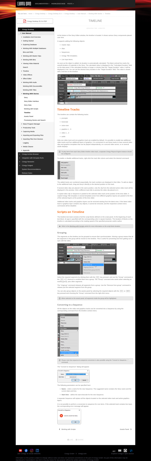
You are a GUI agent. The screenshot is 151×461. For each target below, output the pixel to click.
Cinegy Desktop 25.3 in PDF (36, 21)
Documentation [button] (42, 4)
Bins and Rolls (28, 52)
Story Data (27, 105)
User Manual (81, 13)
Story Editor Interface (31, 101)
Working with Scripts (31, 109)
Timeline (107, 13)
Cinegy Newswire (28, 162)
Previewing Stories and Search (35, 120)
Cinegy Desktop (40, 13)
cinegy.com (82, 453)
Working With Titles (29, 90)
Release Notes (27, 173)
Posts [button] (70, 4)
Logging (26, 143)
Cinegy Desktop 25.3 (55, 13)
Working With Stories (95, 13)
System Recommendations (31, 169)
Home (30, 13)
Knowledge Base (58, 4)
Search (25, 67)
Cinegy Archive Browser (30, 154)
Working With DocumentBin (32, 86)
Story (26, 97)
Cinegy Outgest (27, 165)
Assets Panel (28, 116)
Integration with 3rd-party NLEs (33, 158)
